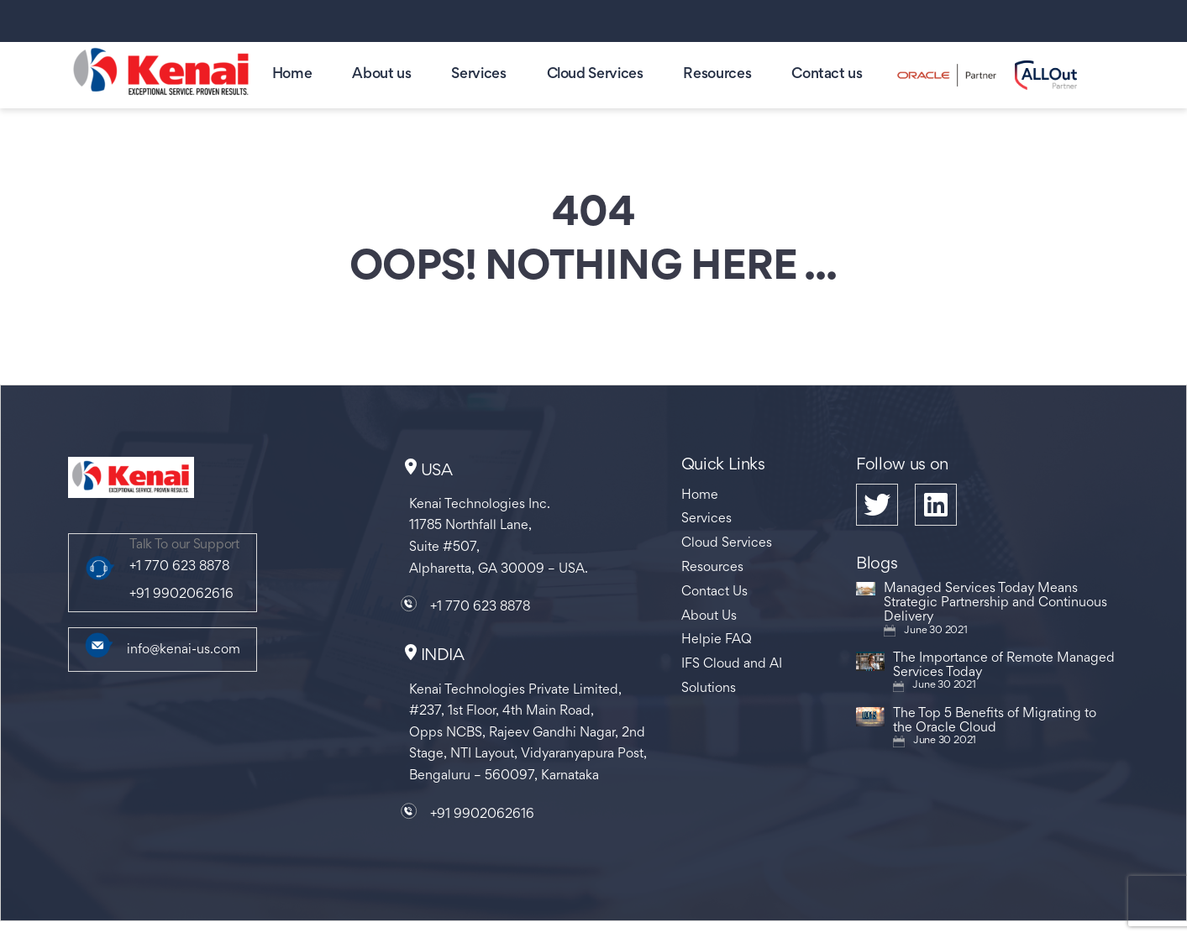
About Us (709, 616)
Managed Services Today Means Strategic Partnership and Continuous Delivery (995, 603)
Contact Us (714, 592)
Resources (717, 74)
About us (381, 74)
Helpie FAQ (716, 640)
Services (478, 74)
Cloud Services (595, 74)
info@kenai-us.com (183, 650)
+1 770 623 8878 (179, 567)
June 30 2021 (935, 631)
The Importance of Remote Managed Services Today (1004, 665)
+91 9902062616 (181, 594)
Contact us (826, 74)
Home (292, 74)
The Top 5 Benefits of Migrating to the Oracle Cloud (994, 721)
